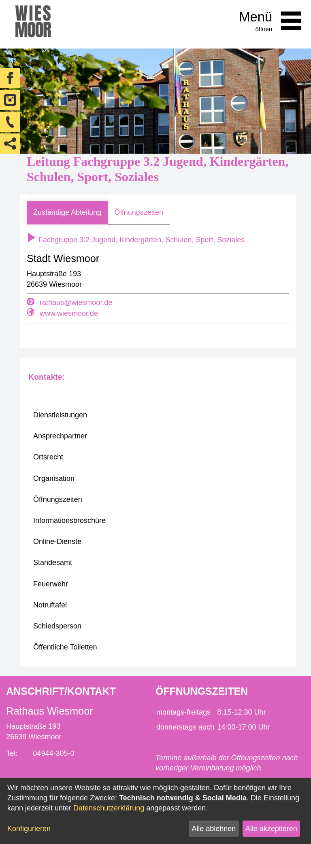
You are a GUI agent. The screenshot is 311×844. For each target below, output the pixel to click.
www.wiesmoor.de (69, 313)
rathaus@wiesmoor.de (76, 302)
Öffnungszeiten (138, 212)
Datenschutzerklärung (108, 808)
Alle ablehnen (214, 829)
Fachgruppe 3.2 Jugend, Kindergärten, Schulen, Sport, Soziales (136, 240)
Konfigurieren (29, 829)
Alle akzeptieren (271, 829)
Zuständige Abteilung (67, 212)
